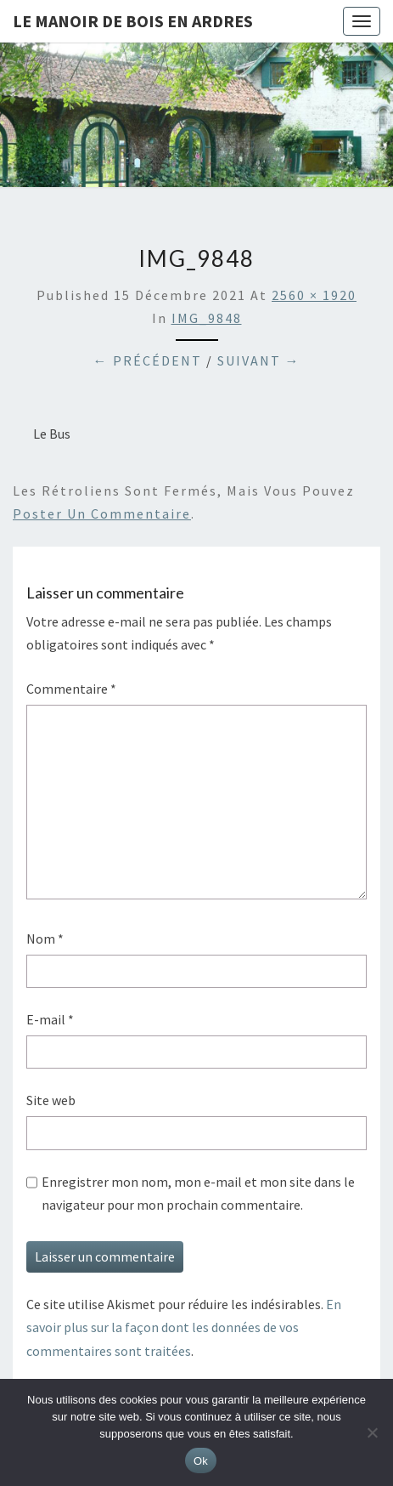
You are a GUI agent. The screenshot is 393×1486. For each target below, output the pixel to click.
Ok (201, 1461)
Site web (51, 1100)
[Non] (371, 1432)
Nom (45, 938)
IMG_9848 (206, 317)
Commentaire (71, 688)
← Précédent (147, 360)
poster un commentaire (102, 513)
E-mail (50, 1019)
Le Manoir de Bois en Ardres (133, 20)
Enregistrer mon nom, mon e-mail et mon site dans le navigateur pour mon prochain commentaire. (198, 1193)
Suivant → (258, 360)
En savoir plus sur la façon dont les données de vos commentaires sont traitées (183, 1327)
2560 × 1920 (314, 294)
